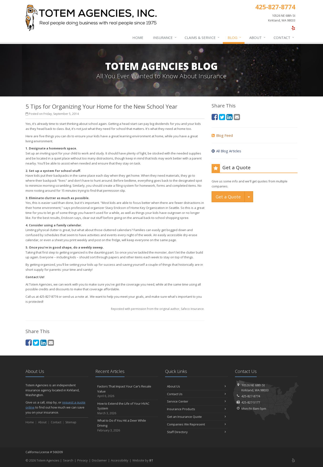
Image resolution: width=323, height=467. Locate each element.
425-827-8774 (250, 396)
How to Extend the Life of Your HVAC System (126, 408)
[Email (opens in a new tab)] (51, 342)
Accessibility (119, 460)
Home (137, 37)
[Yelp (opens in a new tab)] (293, 28)
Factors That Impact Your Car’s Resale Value (126, 391)
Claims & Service (202, 37)
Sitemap (70, 422)
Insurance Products (196, 409)
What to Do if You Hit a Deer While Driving (126, 425)
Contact (284, 37)
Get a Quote (228, 197)
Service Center (196, 401)
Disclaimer (99, 460)
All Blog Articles (226, 151)
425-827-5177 (250, 402)
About (257, 37)
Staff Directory (196, 432)
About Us (196, 386)
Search (68, 460)
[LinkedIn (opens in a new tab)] (43, 342)
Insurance (165, 37)
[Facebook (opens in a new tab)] (29, 342)
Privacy (82, 460)
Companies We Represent (196, 424)
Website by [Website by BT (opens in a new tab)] (142, 460)
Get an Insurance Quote (196, 416)
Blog (235, 37)
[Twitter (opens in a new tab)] (36, 342)
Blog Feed (222, 135)
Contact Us (196, 394)
